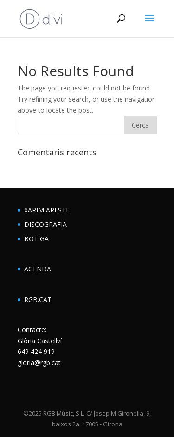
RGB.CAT (38, 299)
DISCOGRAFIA (45, 224)
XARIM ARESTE (47, 210)
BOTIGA (36, 238)
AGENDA (37, 268)
